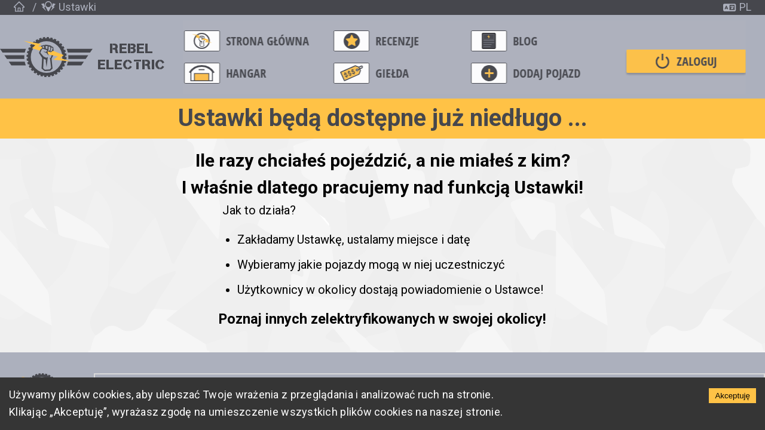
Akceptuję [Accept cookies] (732, 395)
